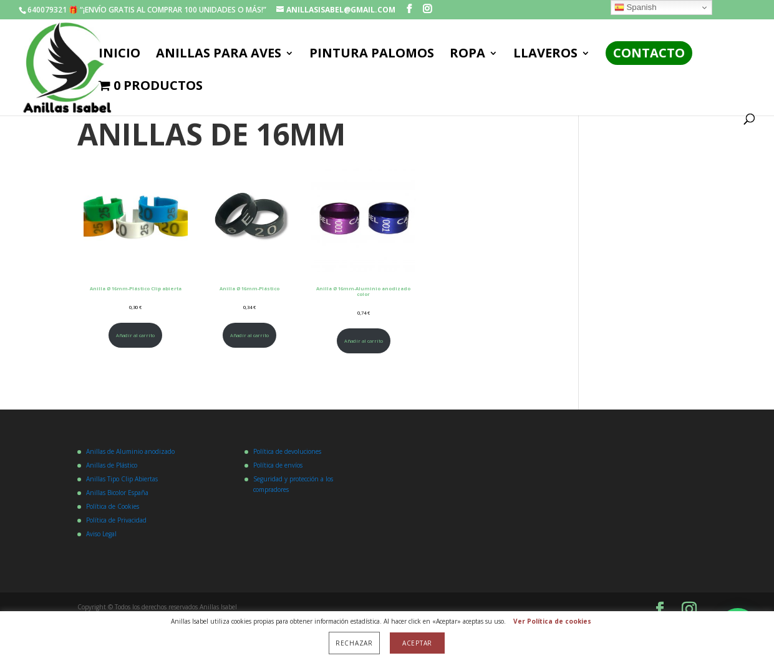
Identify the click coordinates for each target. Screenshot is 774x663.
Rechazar (354, 643)
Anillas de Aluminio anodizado (130, 451)
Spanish (635, 7)
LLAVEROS (545, 55)
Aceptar (417, 643)
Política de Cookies (112, 506)
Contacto (649, 52)
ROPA (467, 55)
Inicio (119, 55)
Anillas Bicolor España (117, 492)
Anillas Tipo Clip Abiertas (122, 478)
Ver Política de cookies (552, 621)
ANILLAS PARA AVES (218, 55)
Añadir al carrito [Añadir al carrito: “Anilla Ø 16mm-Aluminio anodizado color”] (363, 341)
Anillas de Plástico (111, 465)
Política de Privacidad (116, 520)
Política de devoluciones (287, 451)
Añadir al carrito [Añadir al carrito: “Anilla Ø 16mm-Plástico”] (249, 335)
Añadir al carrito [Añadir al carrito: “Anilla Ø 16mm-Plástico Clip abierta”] (135, 335)
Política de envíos (277, 465)
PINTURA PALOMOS (371, 55)
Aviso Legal (101, 533)
